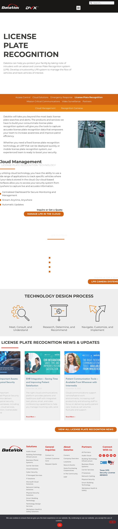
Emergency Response (61, 97)
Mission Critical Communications (43, 101)
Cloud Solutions (40, 97)
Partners (87, 101)
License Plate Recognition (89, 97)
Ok (59, 525)
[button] (78, 8)
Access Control (22, 97)
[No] (112, 521)
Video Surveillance (71, 101)
